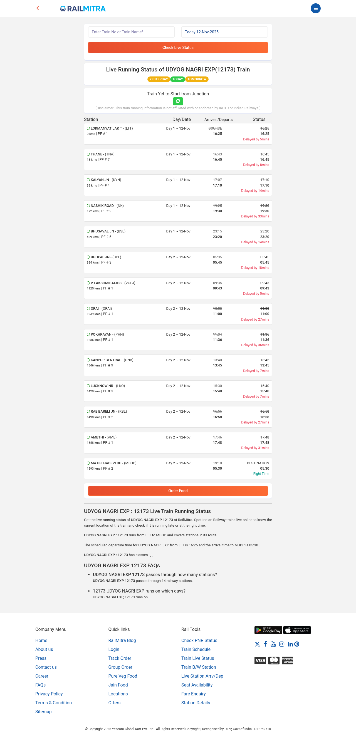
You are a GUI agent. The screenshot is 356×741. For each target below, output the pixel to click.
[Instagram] (281, 643)
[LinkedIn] (290, 643)
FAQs (40, 685)
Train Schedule (196, 649)
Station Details (195, 702)
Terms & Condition (53, 702)
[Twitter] (257, 643)
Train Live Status (197, 658)
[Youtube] (273, 643)
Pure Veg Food (122, 676)
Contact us (46, 667)
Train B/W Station (198, 667)
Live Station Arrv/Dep (202, 676)
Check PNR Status (199, 640)
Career (41, 676)
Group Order (120, 667)
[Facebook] (265, 643)
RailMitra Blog (122, 640)
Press (40, 658)
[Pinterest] (296, 643)
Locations (118, 694)
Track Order (119, 658)
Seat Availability (196, 685)
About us (44, 649)
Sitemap (43, 711)
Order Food (178, 491)
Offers (114, 702)
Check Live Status (178, 47)
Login (113, 649)
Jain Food (118, 685)
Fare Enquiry (193, 694)
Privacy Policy (49, 694)
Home (41, 640)
